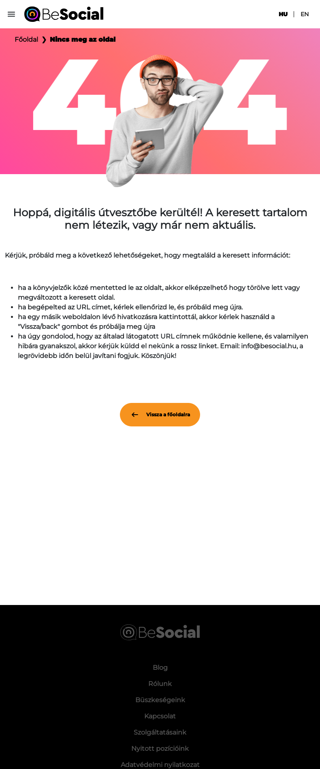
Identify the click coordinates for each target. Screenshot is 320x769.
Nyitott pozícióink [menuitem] (160, 748)
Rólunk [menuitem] (160, 684)
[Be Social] (63, 14)
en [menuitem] (305, 14)
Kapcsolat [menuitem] (160, 716)
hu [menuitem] (283, 14)
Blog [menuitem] (160, 667)
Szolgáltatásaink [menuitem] (160, 732)
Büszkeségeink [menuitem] (160, 700)
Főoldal (26, 39)
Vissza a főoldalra (160, 415)
